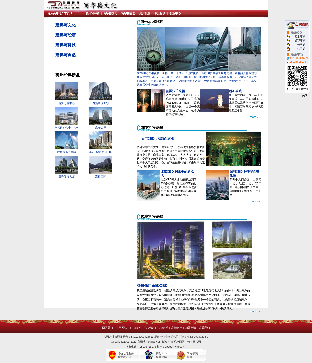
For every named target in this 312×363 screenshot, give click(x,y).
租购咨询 (300, 36)
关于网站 (121, 327)
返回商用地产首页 (59, 13)
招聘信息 (149, 327)
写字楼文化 (110, 13)
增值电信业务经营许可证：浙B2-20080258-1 (181, 336)
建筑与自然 (65, 55)
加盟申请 (190, 327)
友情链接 (176, 327)
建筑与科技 (65, 45)
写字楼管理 (128, 13)
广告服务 (135, 327)
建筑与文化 (65, 25)
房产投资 (144, 13)
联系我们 (204, 327)
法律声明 (162, 327)
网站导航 (107, 327)
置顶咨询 (300, 40)
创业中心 (175, 13)
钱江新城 (160, 13)
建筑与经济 (65, 35)
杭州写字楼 (92, 13)
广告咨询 (300, 44)
